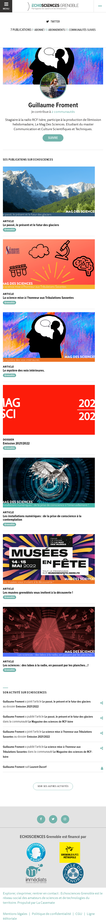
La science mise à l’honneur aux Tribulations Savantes (38, 298)
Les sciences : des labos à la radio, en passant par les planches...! (45, 665)
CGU (78, 913)
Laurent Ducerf (38, 767)
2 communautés (63, 111)
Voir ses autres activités (53, 786)
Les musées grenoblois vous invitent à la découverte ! (38, 593)
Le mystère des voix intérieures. (24, 370)
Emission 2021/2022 (16, 443)
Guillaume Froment (13, 702)
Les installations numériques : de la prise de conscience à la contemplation (42, 518)
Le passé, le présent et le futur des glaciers (31, 225)
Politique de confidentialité (51, 913)
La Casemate (45, 902)
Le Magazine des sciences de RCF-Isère (50, 722)
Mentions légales (15, 913)
